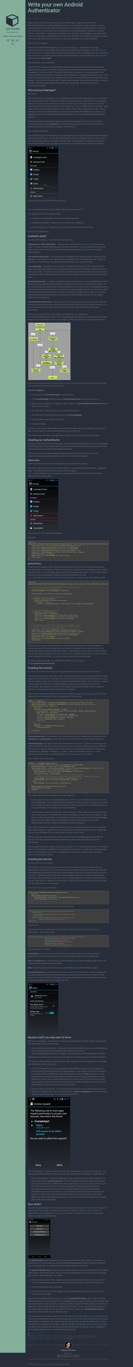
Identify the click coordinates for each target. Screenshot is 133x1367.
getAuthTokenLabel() (92, 1171)
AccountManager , (93, 1335)
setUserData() (78, 832)
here (78, 431)
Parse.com (57, 1213)
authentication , (55, 1337)
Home (5, 36)
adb (32, 1186)
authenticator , (63, 1337)
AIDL (30, 883)
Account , (48, 1335)
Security (38, 1333)
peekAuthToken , (48, 1338)
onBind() (33, 875)
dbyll (62, 1364)
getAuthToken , (80, 1337)
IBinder (80, 873)
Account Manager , (56, 1335)
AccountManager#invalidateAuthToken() (44, 654)
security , (55, 1338)
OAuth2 (52, 250)
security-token (87, 244)
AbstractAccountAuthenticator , (38, 1335)
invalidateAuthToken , (33, 1338)
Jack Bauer (43, 72)
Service (32, 855)
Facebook (68, 1356)
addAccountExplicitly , (33, 1337)
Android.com (101, 50)
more (33, 53)
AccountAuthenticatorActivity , (81, 1335)
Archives (12, 36)
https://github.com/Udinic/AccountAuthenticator (87, 1316)
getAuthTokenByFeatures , (92, 1337)
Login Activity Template (96, 694)
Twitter (60, 1356)
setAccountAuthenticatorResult (66, 1338)
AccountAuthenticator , (67, 1335)
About (20, 36)
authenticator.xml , (72, 1337)
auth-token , (48, 1337)
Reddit (76, 1356)
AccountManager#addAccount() (41, 473)
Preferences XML (67, 972)
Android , (33, 1333)
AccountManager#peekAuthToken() (42, 578)
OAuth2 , (41, 1338)
